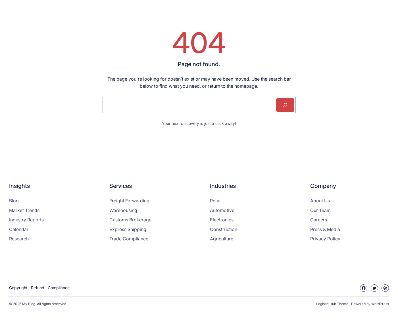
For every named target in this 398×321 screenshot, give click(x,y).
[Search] (285, 105)
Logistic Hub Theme (332, 304)
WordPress (380, 304)
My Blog (28, 304)
